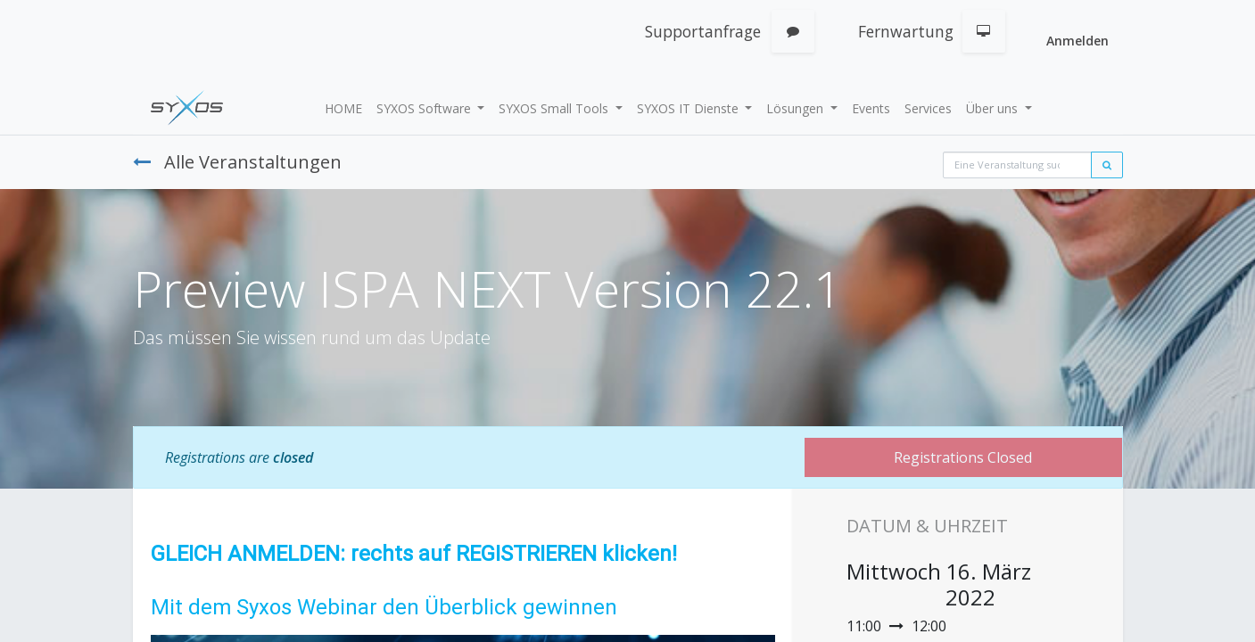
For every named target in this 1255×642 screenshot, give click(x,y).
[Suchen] (1107, 165)
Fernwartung (906, 31)
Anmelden (1077, 40)
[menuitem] (343, 108)
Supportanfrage (703, 31)
